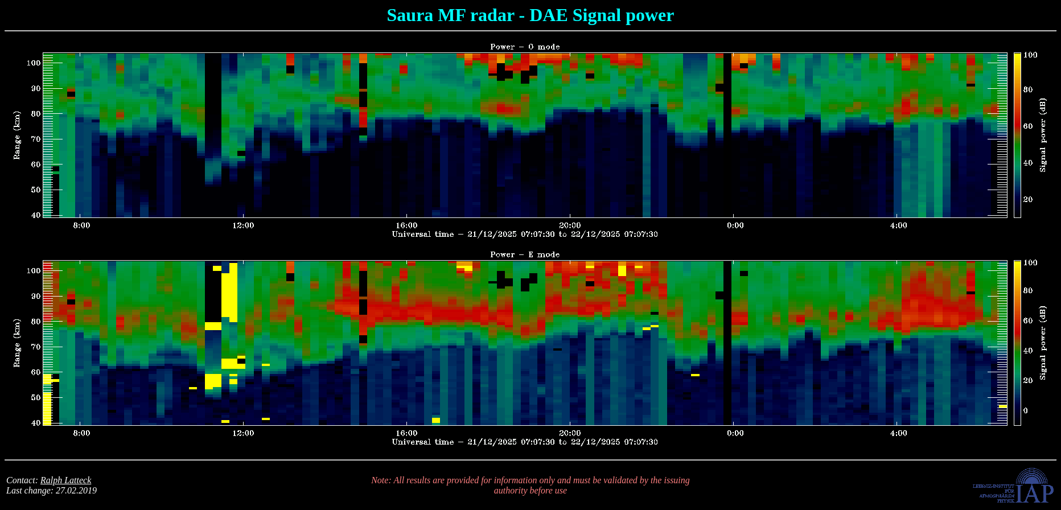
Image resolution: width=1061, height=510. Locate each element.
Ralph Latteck (65, 480)
